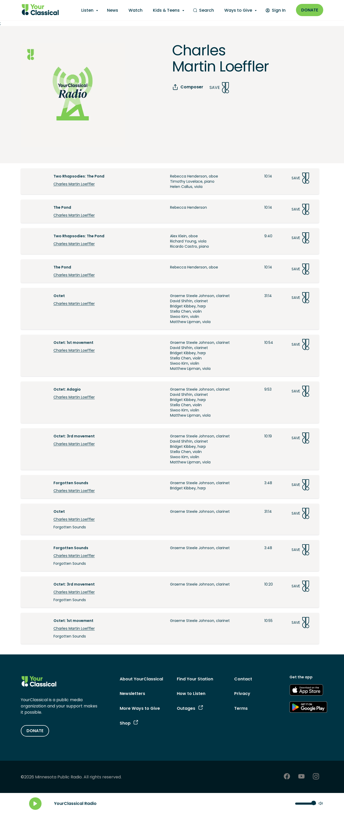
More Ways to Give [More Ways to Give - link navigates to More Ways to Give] (140, 708)
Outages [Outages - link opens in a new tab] (190, 708)
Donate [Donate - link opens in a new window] (309, 10)
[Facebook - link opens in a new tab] (287, 777)
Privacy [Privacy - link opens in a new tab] (242, 694)
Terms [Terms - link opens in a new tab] (241, 708)
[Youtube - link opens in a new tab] (301, 777)
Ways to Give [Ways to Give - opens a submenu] (238, 10)
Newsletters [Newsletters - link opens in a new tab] (132, 694)
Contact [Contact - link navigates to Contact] (243, 679)
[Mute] (320, 804)
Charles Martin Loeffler (74, 184)
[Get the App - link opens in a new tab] (306, 690)
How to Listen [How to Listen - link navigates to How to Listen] (191, 694)
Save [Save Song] (219, 87)
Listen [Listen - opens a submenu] (87, 10)
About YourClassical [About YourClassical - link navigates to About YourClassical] (141, 679)
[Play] (35, 803)
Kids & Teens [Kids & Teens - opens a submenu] (166, 10)
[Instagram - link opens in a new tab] (316, 777)
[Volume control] (305, 804)
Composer (187, 87)
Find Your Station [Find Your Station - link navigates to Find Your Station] (195, 679)
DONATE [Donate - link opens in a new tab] (34, 731)
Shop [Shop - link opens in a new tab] (129, 723)
